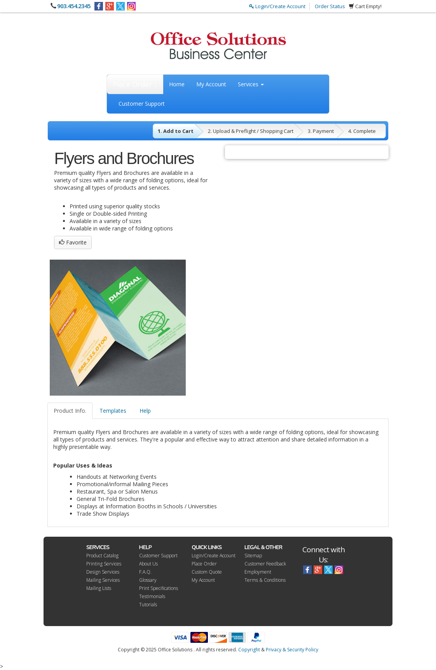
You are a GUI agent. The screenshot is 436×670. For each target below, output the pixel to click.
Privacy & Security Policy (292, 649)
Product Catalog (102, 555)
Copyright (249, 649)
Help (145, 410)
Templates (112, 410)
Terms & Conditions (265, 580)
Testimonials (152, 596)
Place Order (204, 563)
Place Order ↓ (135, 84)
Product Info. (70, 410)
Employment (257, 572)
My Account (211, 84)
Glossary (148, 580)
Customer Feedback (265, 563)
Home (177, 84)
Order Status (330, 6)
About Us (148, 563)
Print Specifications (158, 588)
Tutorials (148, 604)
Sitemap (253, 555)
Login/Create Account (277, 6)
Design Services (102, 572)
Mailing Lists (98, 588)
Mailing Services (103, 580)
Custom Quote (207, 572)
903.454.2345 (74, 6)
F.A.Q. (145, 572)
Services (251, 84)
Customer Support (142, 103)
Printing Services (103, 563)
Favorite (73, 242)
